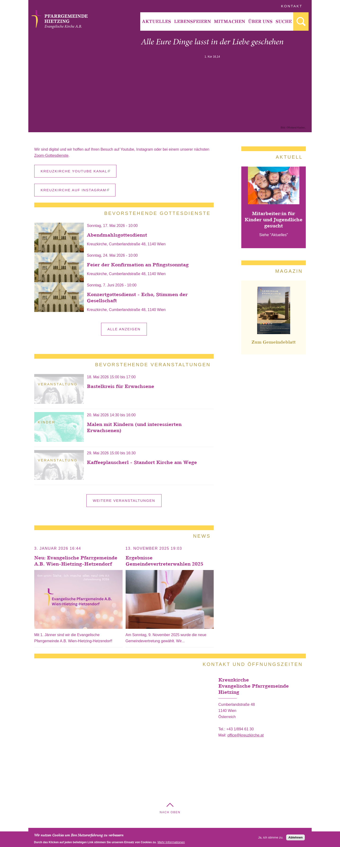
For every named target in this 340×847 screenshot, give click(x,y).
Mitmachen (229, 21)
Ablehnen (295, 837)
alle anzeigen (123, 329)
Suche (284, 21)
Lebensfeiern (192, 21)
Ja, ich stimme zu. (270, 837)
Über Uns (260, 21)
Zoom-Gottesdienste (51, 155)
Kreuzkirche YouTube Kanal (75, 171)
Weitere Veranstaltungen (124, 500)
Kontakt (291, 6)
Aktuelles (156, 21)
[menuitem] (156, 21)
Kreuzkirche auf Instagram (75, 190)
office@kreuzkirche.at (245, 735)
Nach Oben (170, 812)
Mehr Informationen (171, 842)
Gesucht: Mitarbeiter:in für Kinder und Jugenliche (301, 21)
